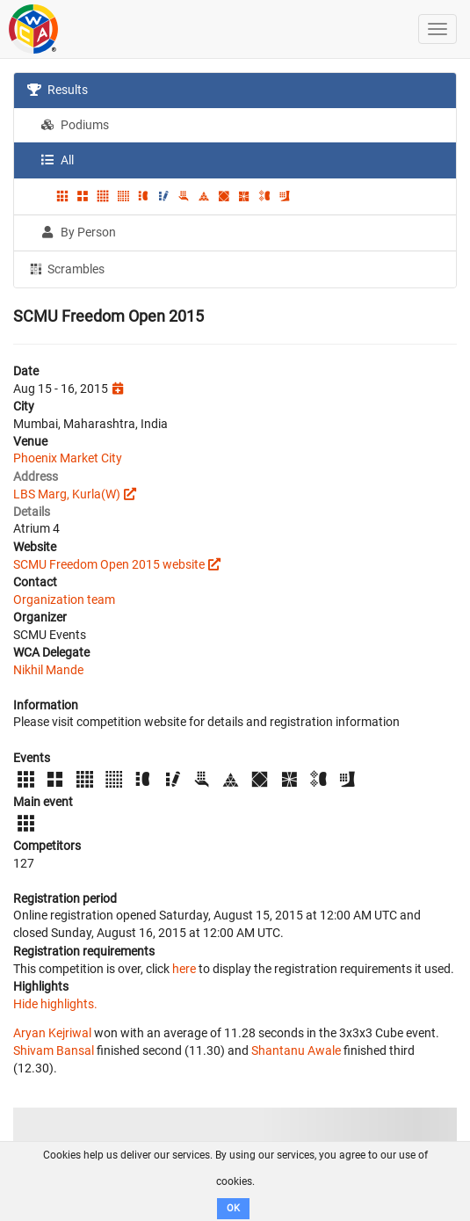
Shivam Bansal (53, 1050)
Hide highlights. (55, 1004)
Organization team (64, 599)
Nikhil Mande (48, 670)
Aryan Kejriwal (52, 1033)
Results (57, 90)
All (57, 160)
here (184, 969)
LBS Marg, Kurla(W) (66, 494)
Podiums (74, 125)
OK (233, 1208)
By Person (78, 232)
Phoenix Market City (67, 458)
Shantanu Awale (296, 1050)
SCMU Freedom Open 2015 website (109, 564)
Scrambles (66, 268)
